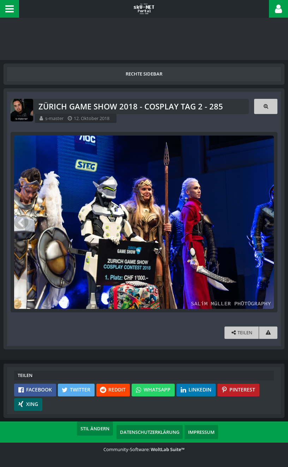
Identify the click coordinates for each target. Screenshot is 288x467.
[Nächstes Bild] (267, 222)
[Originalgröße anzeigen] (265, 106)
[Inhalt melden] (268, 333)
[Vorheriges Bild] (21, 222)
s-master (54, 118)
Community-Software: (144, 449)
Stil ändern (94, 428)
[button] (9, 9)
